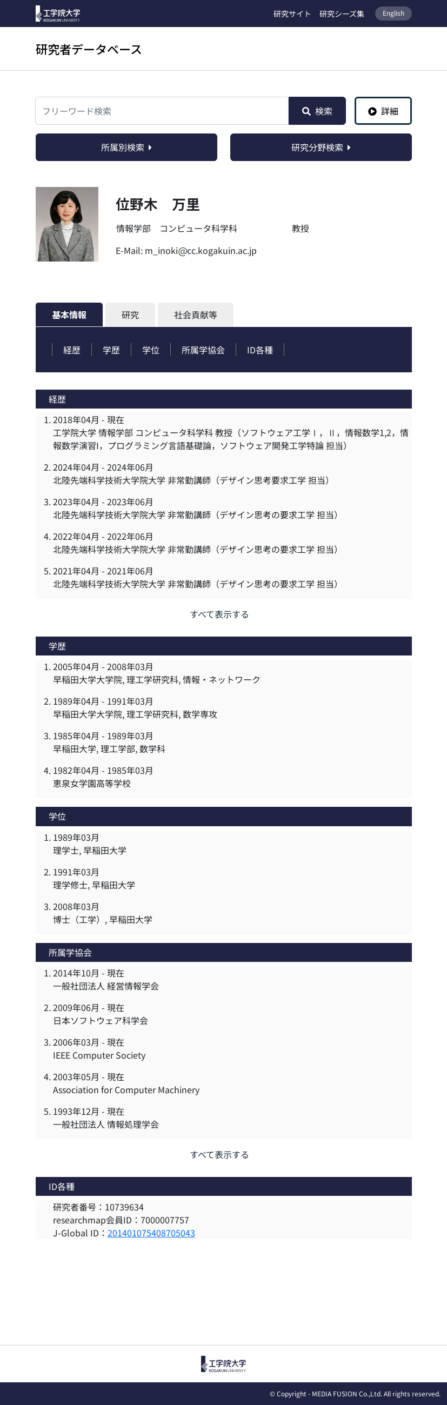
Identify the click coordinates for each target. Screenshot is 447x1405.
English (393, 12)
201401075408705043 (151, 1232)
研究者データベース (89, 48)
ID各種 (260, 349)
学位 (150, 349)
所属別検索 (126, 146)
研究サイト (292, 13)
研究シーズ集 (341, 13)
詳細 (383, 110)
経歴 (72, 349)
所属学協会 (203, 349)
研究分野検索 (321, 146)
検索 (317, 110)
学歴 (111, 349)
